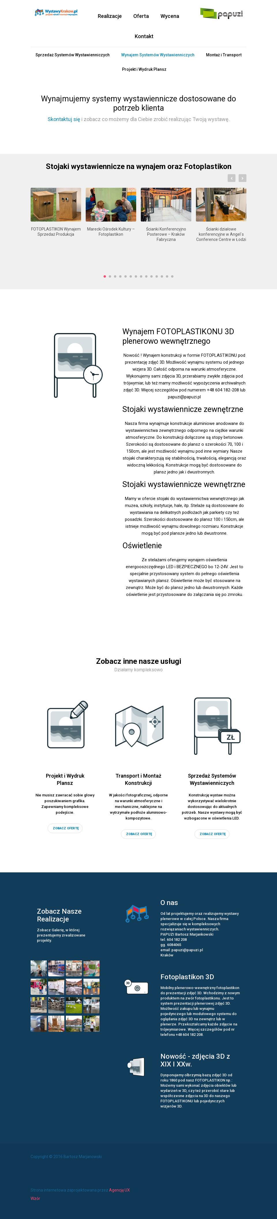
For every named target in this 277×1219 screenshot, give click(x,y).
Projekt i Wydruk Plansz (144, 69)
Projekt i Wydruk (65, 780)
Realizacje (110, 16)
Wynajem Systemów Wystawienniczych (157, 55)
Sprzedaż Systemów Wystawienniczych (72, 55)
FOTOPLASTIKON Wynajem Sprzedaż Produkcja (56, 232)
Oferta (141, 16)
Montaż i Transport (224, 55)
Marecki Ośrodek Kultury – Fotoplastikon (111, 232)
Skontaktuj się (64, 119)
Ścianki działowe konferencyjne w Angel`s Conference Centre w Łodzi (221, 234)
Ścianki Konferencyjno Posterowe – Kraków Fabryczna (166, 234)
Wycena (169, 16)
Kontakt (144, 36)
